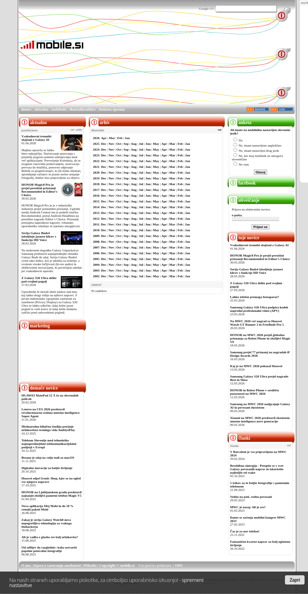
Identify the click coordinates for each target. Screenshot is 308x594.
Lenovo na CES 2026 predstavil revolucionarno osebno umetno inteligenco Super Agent (51, 412)
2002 (96, 276)
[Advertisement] (159, 62)
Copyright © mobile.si (117, 565)
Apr (104, 138)
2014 (96, 207)
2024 (96, 149)
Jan (127, 138)
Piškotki (90, 565)
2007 (96, 247)
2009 (96, 236)
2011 (96, 224)
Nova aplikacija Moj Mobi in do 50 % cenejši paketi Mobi (48, 507)
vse (220, 129)
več (72, 129)
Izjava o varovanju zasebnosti (57, 565)
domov (26, 109)
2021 (96, 166)
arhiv (79, 129)
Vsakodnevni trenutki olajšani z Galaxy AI (37, 137)
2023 (96, 155)
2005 (96, 259)
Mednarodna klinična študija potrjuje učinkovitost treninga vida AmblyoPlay (48, 428)
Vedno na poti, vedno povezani (251, 496)
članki (239, 438)
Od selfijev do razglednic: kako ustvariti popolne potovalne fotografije (49, 549)
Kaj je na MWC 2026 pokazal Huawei (256, 366)
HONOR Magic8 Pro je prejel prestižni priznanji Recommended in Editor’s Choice (40, 190)
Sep (126, 143)
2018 (96, 184)
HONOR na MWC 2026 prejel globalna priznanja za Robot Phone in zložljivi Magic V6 (260, 338)
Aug (134, 143)
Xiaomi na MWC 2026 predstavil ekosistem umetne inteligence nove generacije (260, 419)
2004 (96, 264)
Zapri (295, 580)
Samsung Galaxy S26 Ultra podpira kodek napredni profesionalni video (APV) (259, 308)
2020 (96, 172)
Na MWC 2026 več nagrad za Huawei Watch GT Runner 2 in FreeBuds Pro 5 (257, 322)
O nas (26, 565)
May (156, 143)
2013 (96, 213)
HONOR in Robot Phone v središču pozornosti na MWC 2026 (254, 391)
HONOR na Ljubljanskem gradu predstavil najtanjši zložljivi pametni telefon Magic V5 (52, 493)
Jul (141, 143)
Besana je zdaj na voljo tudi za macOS (48, 457)
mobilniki (59, 109)
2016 (96, 195)
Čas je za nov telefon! (245, 531)
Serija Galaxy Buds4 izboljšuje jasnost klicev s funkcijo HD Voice (39, 236)
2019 (96, 178)
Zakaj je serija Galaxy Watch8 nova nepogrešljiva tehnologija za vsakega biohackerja (47, 523)
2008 (96, 241)
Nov (111, 143)
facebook (242, 183)
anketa (240, 122)
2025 (96, 143)
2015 (96, 201)
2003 (96, 270)
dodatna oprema (112, 109)
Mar (112, 138)
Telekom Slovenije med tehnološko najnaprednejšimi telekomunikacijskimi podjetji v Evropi (49, 444)
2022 (96, 161)
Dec (103, 143)
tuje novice (244, 237)
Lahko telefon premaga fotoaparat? (254, 297)
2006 (96, 253)
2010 (96, 230)
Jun (148, 143)
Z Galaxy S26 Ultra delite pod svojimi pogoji (39, 279)
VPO (178, 565)
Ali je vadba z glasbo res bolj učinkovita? (50, 537)
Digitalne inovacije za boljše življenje (47, 468)
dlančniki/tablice (82, 109)
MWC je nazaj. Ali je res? (248, 507)
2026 (96, 138)
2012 (96, 218)
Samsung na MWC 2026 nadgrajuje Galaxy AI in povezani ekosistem (260, 405)
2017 (96, 189)
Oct (118, 143)
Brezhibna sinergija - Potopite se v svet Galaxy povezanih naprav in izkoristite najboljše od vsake (257, 469)
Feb (119, 138)
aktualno (42, 109)
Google (204, 8)
